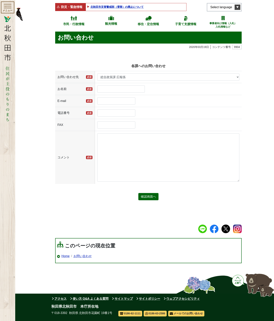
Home (65, 256)
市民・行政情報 (73, 24)
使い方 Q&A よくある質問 (90, 298)
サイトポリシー (149, 298)
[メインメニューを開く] (7, 7)
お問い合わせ (82, 256)
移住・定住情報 (148, 24)
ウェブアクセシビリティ (183, 298)
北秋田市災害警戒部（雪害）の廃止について (117, 6)
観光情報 (111, 23)
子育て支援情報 (185, 24)
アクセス (60, 298)
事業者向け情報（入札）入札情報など (223, 25)
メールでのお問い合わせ (186, 313)
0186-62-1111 (130, 313)
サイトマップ (124, 298)
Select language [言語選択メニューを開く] (221, 7)
